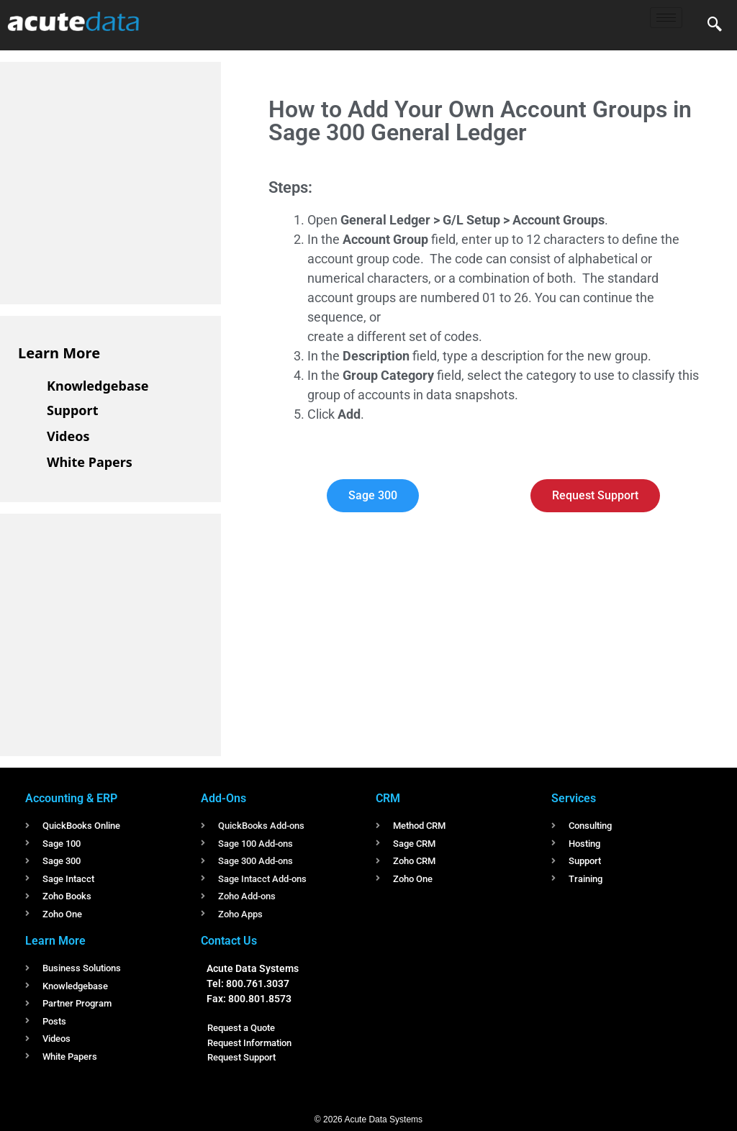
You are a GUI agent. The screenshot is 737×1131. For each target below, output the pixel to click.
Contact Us (229, 941)
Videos (68, 436)
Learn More (59, 353)
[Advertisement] (126, 181)
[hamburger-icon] (666, 17)
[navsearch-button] (714, 25)
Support (72, 410)
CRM (388, 798)
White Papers (89, 462)
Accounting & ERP (71, 798)
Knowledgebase (98, 385)
